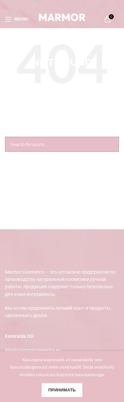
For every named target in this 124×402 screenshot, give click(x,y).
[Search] (62, 144)
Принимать (62, 389)
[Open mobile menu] (16, 19)
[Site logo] (62, 18)
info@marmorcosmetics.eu (33, 350)
